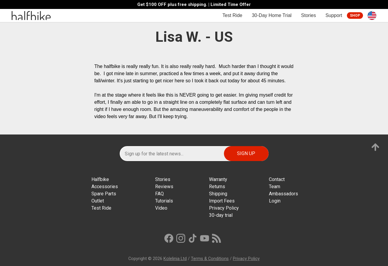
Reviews (164, 186)
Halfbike (100, 179)
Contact (277, 179)
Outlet (97, 201)
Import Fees (222, 201)
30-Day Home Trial (272, 15)
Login (275, 201)
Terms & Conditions (210, 258)
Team (274, 186)
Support (333, 15)
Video (161, 208)
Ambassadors (283, 194)
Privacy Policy (224, 208)
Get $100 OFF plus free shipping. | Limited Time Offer (194, 4)
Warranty (218, 179)
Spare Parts (103, 194)
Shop (355, 15)
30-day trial (221, 215)
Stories (308, 15)
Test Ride (232, 15)
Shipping (218, 194)
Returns (217, 186)
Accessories (104, 186)
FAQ (159, 194)
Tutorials (164, 201)
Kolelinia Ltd (175, 258)
